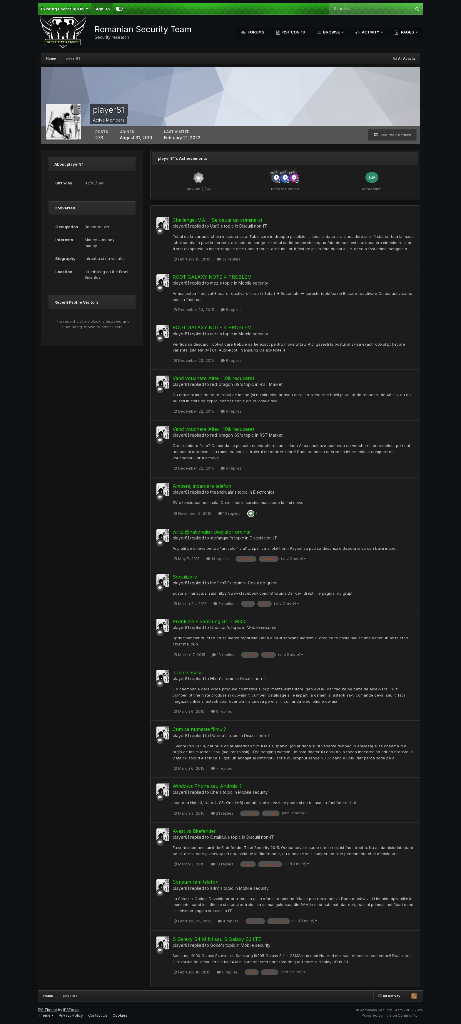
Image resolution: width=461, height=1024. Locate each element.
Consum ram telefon (195, 882)
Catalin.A (218, 837)
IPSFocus (71, 1010)
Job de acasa (188, 672)
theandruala (221, 492)
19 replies (223, 654)
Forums (255, 32)
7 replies (221, 768)
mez (214, 282)
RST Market (271, 384)
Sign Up (102, 8)
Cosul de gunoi (262, 582)
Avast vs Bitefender (194, 831)
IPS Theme (47, 1010)
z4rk (214, 888)
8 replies (231, 309)
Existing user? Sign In (64, 9)
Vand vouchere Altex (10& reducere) (213, 378)
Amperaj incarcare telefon (202, 486)
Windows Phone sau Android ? (207, 786)
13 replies (217, 558)
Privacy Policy (71, 1015)
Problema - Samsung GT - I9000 (210, 621)
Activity (370, 32)
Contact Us (97, 1015)
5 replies (227, 972)
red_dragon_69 (225, 384)
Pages (407, 32)
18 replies (222, 864)
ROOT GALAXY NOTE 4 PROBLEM (212, 277)
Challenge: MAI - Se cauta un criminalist (217, 220)
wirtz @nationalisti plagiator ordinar (212, 532)
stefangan (220, 537)
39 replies (228, 259)
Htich (215, 678)
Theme (46, 1015)
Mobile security (253, 282)
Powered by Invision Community (389, 1015)
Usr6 (214, 225)
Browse (331, 32)
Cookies (120, 1015)
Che (214, 792)
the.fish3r (219, 582)
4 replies (228, 921)
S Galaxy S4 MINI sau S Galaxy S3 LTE (217, 939)
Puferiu (217, 735)
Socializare (185, 577)
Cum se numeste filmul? (199, 729)
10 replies (229, 513)
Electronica (264, 492)
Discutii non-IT (253, 225)
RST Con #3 (293, 32)
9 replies (221, 711)
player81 (181, 225)
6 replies (231, 411)
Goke (215, 945)
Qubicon (218, 627)
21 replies (222, 813)
